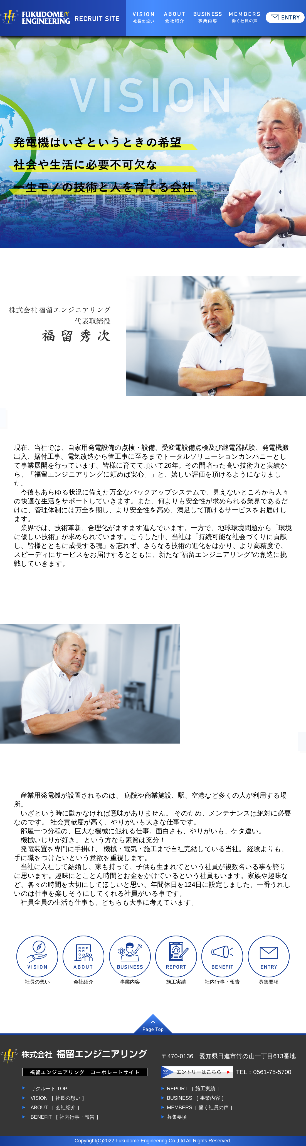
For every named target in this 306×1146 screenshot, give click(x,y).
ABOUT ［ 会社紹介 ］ (56, 1107)
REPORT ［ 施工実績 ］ (194, 1088)
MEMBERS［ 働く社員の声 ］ (201, 1107)
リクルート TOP (49, 1088)
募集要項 (177, 1117)
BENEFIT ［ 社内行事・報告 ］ (66, 1117)
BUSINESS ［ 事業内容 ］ (196, 1098)
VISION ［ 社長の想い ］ (59, 1098)
